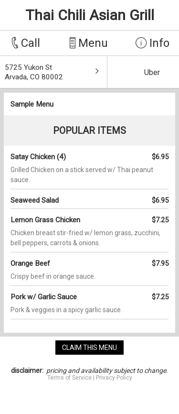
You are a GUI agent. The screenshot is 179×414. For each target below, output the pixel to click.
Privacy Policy (114, 377)
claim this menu (89, 347)
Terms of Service (69, 377)
